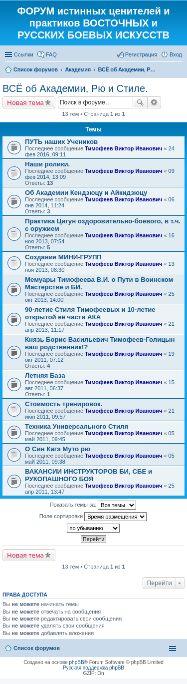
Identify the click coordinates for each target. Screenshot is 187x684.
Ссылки (23, 54)
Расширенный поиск (154, 102)
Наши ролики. (47, 164)
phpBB (76, 662)
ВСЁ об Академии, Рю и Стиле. (75, 88)
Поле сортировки (93, 516)
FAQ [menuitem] (51, 54)
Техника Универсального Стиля (76, 426)
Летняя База (45, 375)
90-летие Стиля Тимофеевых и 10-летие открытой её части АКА (90, 313)
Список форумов (36, 648)
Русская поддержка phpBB (93, 668)
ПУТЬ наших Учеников (61, 141)
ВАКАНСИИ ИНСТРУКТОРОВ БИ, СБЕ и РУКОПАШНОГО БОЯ (88, 475)
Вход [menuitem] (176, 54)
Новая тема (25, 102)
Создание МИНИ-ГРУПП (63, 257)
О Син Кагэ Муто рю (57, 449)
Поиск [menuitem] (179, 70)
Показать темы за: (93, 505)
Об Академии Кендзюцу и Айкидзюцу (86, 192)
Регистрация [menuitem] (141, 54)
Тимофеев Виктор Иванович (123, 148)
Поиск (140, 102)
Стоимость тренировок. (63, 404)
